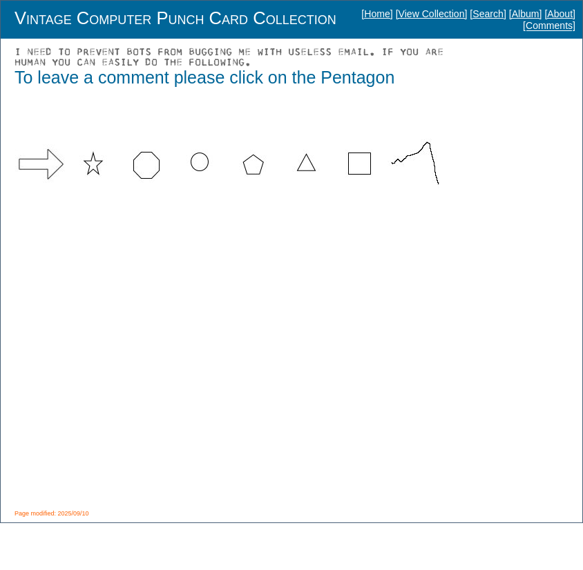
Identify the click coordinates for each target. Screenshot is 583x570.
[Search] (488, 13)
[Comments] (549, 26)
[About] (559, 13)
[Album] (525, 13)
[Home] (376, 13)
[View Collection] (432, 13)
